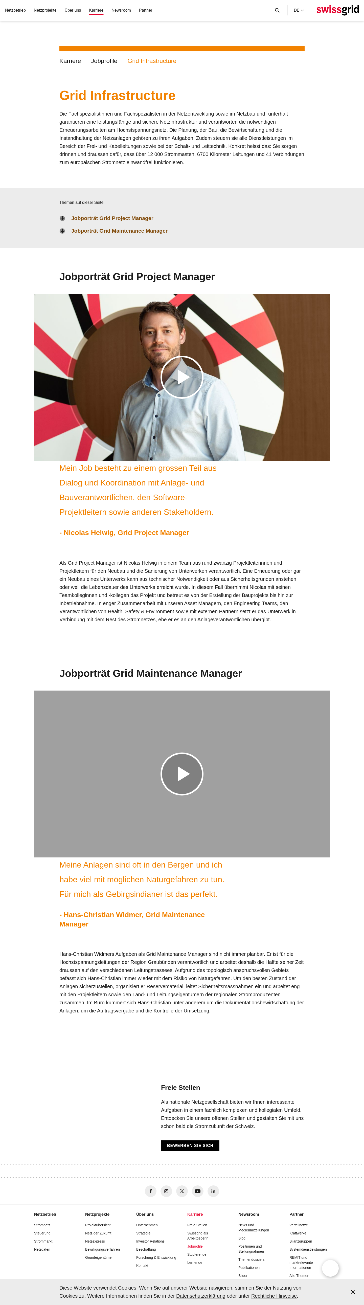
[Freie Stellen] (182, 1117)
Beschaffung (146, 1249)
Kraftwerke (297, 1233)
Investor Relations (150, 1241)
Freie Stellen (197, 1225)
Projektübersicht (97, 1225)
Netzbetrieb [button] (15, 10)
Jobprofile (104, 60)
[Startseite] (337, 10)
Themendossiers (251, 1259)
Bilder (242, 1276)
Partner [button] (145, 10)
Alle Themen (299, 1276)
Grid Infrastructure (151, 60)
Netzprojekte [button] (45, 10)
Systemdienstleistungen (308, 1249)
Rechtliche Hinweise (274, 1296)
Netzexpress (95, 1241)
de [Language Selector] (299, 10)
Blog (241, 1238)
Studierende (197, 1254)
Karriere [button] (96, 10)
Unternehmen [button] (147, 1225)
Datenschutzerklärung (200, 1296)
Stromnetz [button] (42, 1225)
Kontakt (142, 1266)
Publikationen (249, 1268)
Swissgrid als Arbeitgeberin (197, 1235)
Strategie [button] (143, 1233)
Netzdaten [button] (42, 1249)
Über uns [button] (73, 10)
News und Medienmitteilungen (253, 1227)
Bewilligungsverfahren (102, 1249)
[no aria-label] (150, 1191)
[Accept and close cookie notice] (353, 1292)
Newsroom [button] (121, 10)
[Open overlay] (330, 1268)
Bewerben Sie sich (190, 1145)
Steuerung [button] (42, 1233)
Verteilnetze (298, 1225)
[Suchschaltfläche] (277, 10)
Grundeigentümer (99, 1257)
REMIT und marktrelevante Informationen (301, 1262)
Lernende (194, 1262)
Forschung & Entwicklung (156, 1257)
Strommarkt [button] (43, 1241)
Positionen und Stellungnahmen (251, 1248)
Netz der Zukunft (98, 1233)
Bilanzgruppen (300, 1241)
